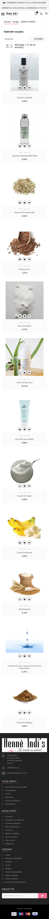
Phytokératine (24, 636)
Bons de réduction (13, 813)
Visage (8, 869)
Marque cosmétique (13, 858)
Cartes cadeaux (11, 875)
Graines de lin (24, 296)
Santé (7, 855)
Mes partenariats (12, 844)
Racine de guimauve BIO (24, 239)
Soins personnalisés (13, 872)
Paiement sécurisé (12, 841)
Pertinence (17, 39)
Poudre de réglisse (25, 749)
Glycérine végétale (24, 100)
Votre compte (9, 794)
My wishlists (10, 816)
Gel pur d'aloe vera (24, 409)
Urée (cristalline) (24, 352)
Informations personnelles (16, 799)
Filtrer (38, 39)
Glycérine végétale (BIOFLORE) (24, 182)
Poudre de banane (24, 579)
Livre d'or (9, 847)
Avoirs (8, 806)
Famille (8, 862)
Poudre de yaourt (24, 522)
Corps (7, 865)
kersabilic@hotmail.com (17, 792)
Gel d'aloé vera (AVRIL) (24, 466)
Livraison (9, 834)
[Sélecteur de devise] (46, 13)
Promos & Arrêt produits (15, 882)
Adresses (9, 810)
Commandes (10, 803)
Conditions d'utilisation (14, 837)
